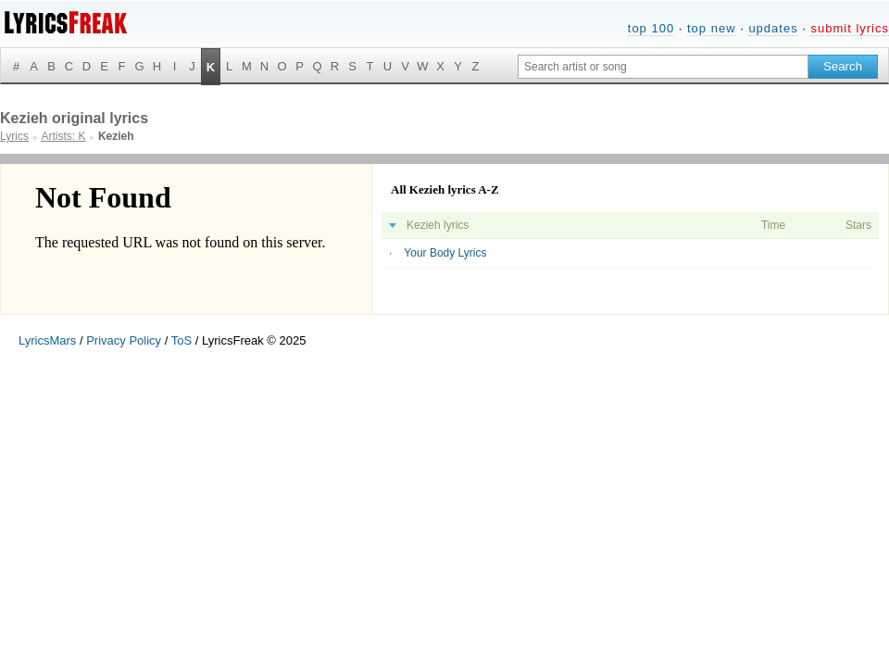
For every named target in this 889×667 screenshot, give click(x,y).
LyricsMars (47, 340)
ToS (181, 340)
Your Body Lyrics (445, 252)
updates (772, 28)
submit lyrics (849, 28)
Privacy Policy (123, 340)
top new (711, 28)
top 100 (651, 28)
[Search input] (663, 67)
